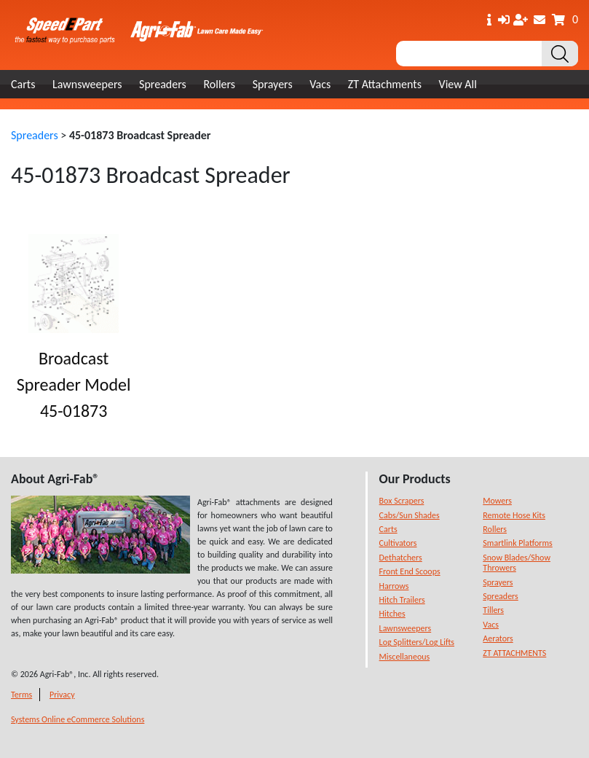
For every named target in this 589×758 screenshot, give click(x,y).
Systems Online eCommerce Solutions (77, 719)
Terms (21, 694)
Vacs (320, 84)
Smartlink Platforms (518, 543)
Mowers (497, 501)
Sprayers (273, 84)
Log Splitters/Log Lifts (416, 642)
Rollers (219, 84)
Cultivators (398, 543)
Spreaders (162, 84)
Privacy (62, 694)
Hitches (392, 614)
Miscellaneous (404, 657)
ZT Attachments (385, 84)
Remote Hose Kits (514, 515)
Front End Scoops (409, 571)
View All (458, 84)
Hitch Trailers (402, 600)
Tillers (493, 610)
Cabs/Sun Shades (409, 515)
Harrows (394, 586)
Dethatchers (400, 557)
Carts (23, 84)
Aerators (498, 638)
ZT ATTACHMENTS (514, 653)
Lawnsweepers (87, 84)
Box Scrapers (401, 501)
